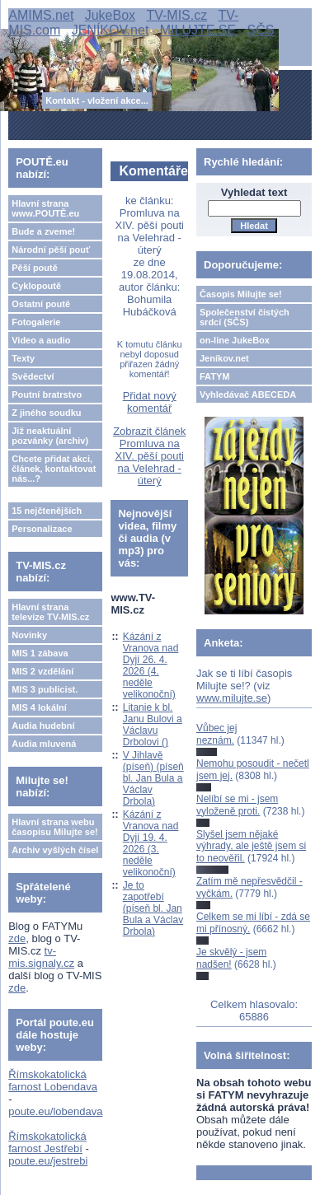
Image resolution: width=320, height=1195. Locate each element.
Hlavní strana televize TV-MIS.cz (50, 612)
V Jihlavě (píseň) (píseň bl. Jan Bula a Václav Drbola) (153, 778)
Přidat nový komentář (149, 402)
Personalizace (42, 529)
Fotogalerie (36, 322)
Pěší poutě (35, 268)
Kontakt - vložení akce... (96, 100)
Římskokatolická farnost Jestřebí (47, 1142)
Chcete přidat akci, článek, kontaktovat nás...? (54, 468)
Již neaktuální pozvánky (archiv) (50, 436)
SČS (261, 30)
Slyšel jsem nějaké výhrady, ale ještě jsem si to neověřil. (251, 846)
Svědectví (33, 376)
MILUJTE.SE (198, 30)
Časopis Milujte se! (241, 294)
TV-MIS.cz (176, 15)
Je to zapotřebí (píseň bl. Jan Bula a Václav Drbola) (153, 908)
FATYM (214, 376)
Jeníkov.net (224, 358)
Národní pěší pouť (51, 249)
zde (17, 938)
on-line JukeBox (235, 340)
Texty (23, 358)
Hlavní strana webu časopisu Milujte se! (55, 827)
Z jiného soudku (46, 413)
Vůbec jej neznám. (216, 733)
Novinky (29, 635)
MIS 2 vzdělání (42, 671)
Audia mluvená (44, 744)
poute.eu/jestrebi (47, 1161)
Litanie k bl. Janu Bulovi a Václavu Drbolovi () (152, 725)
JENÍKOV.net (110, 30)
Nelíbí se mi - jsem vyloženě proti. (237, 804)
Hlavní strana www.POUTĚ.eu (45, 208)
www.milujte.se (231, 698)
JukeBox (110, 15)
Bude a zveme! (43, 231)
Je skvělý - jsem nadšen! (231, 957)
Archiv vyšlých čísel (55, 850)
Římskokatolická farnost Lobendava (52, 1080)
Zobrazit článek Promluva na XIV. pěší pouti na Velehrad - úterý (149, 456)
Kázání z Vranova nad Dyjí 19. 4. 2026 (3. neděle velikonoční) (151, 843)
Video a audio (41, 340)
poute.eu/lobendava (55, 1111)
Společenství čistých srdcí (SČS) (244, 317)
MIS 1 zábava (40, 653)
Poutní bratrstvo (47, 394)
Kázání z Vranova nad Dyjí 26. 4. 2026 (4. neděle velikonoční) (151, 665)
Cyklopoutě (36, 286)
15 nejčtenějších (47, 511)
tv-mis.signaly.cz (41, 957)
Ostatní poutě (41, 304)
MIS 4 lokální (39, 707)
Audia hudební (43, 726)
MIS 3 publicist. (45, 689)
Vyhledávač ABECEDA (248, 394)
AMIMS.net (40, 15)
